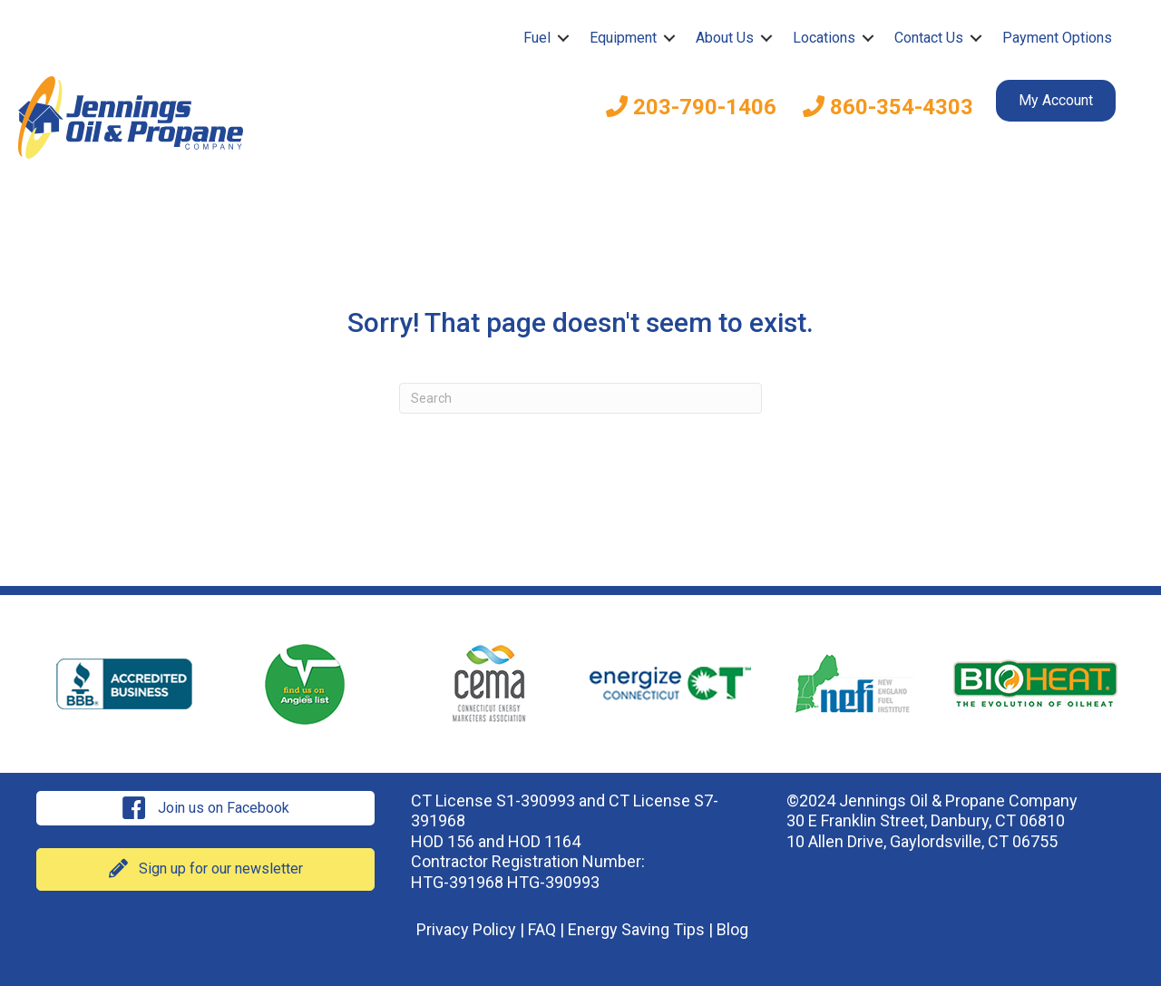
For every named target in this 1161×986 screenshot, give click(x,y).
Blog (732, 929)
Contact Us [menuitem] (928, 37)
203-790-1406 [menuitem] (691, 107)
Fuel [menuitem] (537, 37)
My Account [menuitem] (1056, 100)
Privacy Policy (466, 929)
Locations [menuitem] (824, 37)
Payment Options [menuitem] (1057, 37)
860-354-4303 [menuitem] (888, 107)
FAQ (542, 929)
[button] (563, 38)
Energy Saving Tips (636, 929)
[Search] (580, 398)
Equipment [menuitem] (623, 37)
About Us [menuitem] (725, 37)
